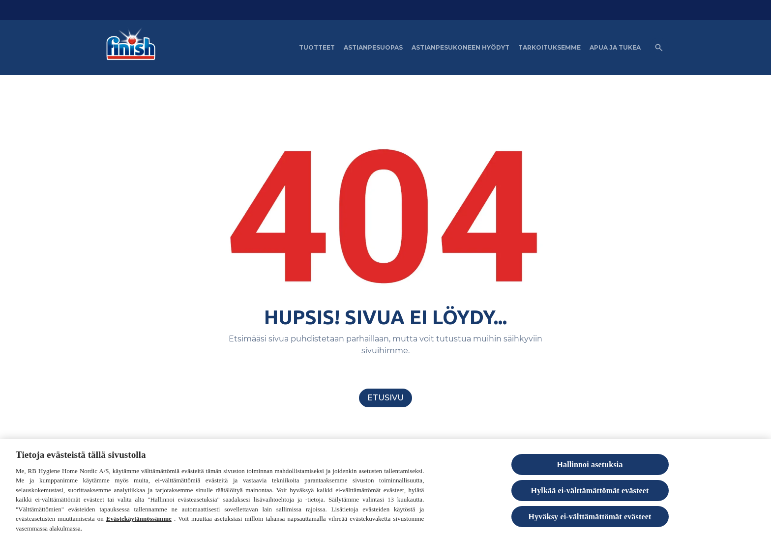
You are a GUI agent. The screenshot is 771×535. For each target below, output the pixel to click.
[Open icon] (659, 47)
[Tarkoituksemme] (549, 48)
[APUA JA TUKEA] (615, 48)
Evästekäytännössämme (139, 522)
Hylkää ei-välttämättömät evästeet (590, 493)
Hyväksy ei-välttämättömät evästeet (590, 520)
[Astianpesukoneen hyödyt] (460, 48)
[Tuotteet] (316, 48)
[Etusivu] (385, 398)
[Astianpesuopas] (373, 48)
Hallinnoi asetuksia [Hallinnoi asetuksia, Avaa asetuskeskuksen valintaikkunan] (590, 467)
